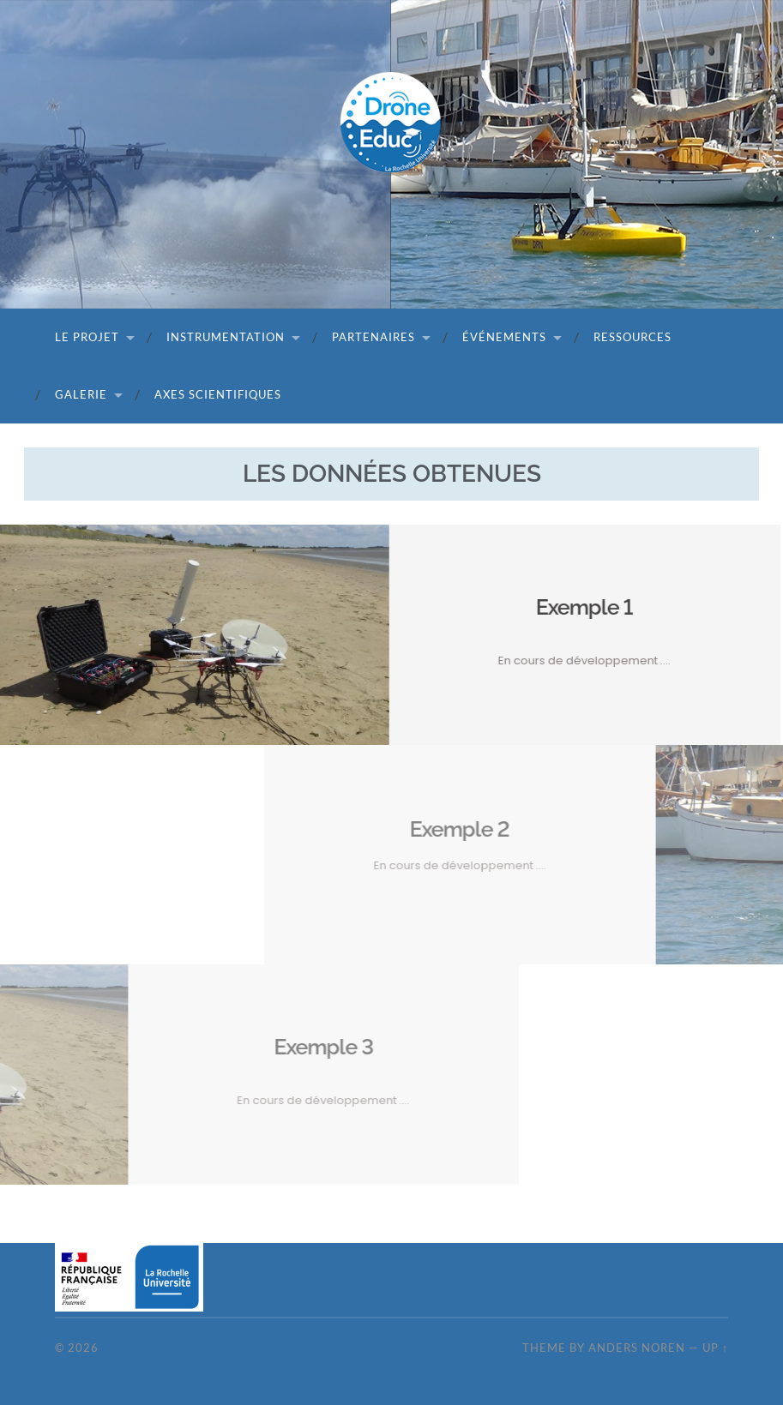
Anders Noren (636, 1347)
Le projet (87, 337)
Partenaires (373, 337)
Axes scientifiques (217, 394)
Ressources (632, 337)
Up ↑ (715, 1347)
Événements (504, 337)
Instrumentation (225, 337)
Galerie (81, 394)
